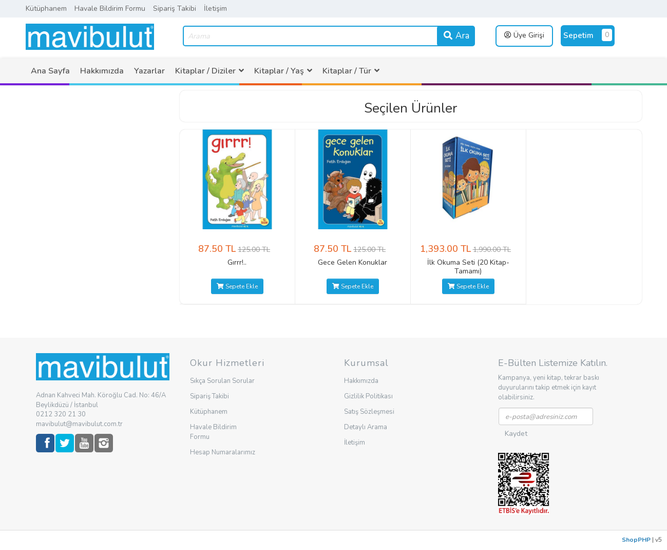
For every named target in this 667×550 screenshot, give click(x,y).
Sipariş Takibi (174, 8)
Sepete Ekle (237, 286)
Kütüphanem (46, 8)
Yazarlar (149, 71)
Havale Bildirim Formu (109, 8)
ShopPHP (636, 540)
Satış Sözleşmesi (369, 411)
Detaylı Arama (365, 427)
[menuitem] (50, 71)
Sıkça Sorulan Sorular (222, 381)
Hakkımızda (102, 71)
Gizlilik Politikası (368, 396)
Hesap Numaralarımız (222, 452)
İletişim (215, 8)
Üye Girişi (524, 35)
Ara (456, 36)
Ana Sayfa (50, 71)
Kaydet (516, 433)
